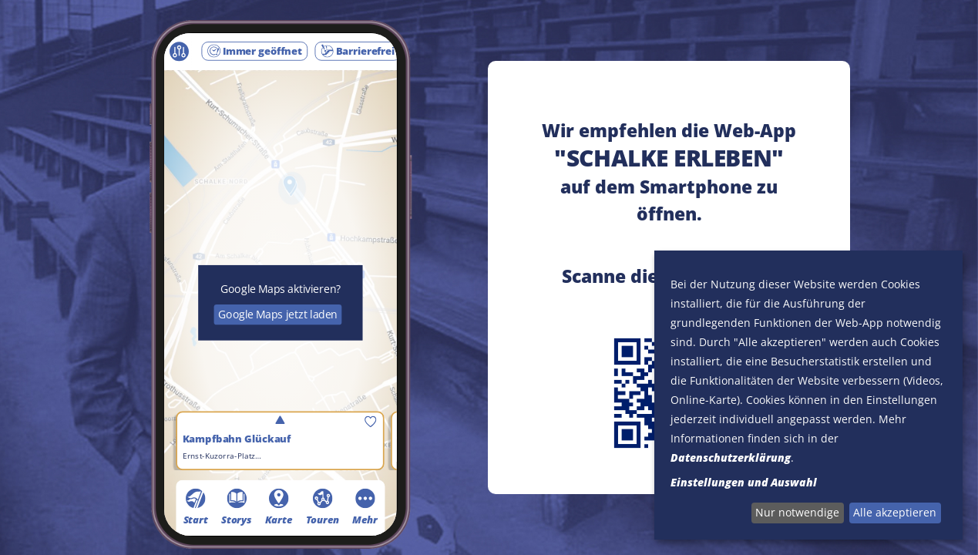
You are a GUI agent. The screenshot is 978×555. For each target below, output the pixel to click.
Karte (279, 506)
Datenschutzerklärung (730, 457)
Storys (236, 506)
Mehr (365, 506)
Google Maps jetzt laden (278, 314)
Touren (322, 506)
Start (195, 506)
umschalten (280, 420)
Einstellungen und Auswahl (743, 482)
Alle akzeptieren (894, 512)
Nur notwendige (797, 512)
